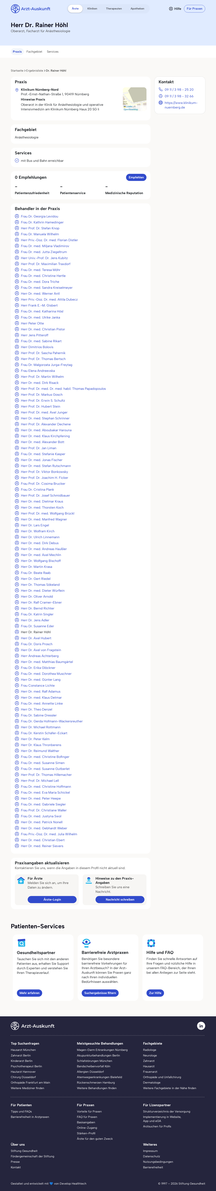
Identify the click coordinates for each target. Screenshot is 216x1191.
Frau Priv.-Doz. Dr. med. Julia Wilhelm (49, 834)
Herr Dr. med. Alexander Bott (42, 442)
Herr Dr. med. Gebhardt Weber (44, 828)
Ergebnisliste (34, 70)
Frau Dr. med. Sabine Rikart (41, 341)
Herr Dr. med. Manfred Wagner (44, 519)
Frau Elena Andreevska (38, 371)
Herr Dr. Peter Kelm (35, 739)
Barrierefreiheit (153, 1167)
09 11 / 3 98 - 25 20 (179, 90)
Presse (15, 1161)
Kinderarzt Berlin (22, 1061)
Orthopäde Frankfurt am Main (30, 1082)
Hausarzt (149, 1066)
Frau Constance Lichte (38, 685)
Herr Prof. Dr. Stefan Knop (40, 228)
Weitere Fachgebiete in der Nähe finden (169, 1088)
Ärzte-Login (52, 899)
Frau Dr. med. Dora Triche (40, 282)
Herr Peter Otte (32, 323)
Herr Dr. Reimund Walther (40, 751)
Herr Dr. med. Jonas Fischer (41, 460)
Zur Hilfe (155, 993)
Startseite (17, 70)
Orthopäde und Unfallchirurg (162, 1077)
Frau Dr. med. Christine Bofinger (45, 757)
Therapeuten (114, 8)
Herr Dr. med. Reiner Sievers (42, 846)
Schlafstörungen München (94, 1061)
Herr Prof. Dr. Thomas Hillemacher (46, 775)
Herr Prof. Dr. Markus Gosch (42, 395)
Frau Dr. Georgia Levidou (39, 216)
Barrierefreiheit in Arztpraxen (30, 1117)
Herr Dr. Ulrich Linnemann (40, 537)
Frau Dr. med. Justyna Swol (41, 816)
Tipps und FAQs (21, 1111)
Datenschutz (151, 1156)
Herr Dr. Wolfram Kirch (38, 531)
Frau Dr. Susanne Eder (37, 626)
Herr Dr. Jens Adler (35, 620)
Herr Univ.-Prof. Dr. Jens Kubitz (44, 258)
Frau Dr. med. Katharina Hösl (42, 311)
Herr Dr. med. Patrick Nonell (41, 822)
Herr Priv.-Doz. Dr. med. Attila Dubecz (49, 299)
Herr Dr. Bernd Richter (37, 608)
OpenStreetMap (131, 109)
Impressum (150, 1151)
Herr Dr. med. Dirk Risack (40, 383)
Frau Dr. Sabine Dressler (39, 715)
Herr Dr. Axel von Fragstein (41, 650)
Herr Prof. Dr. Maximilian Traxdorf (45, 264)
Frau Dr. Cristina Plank (37, 489)
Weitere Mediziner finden (27, 1088)
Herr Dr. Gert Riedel (35, 579)
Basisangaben (86, 1122)
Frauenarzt (150, 1071)
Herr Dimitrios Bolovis (37, 347)
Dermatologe (151, 1082)
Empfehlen (136, 177)
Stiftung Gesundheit (24, 1151)
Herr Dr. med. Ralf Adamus (40, 691)
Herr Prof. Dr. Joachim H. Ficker (44, 478)
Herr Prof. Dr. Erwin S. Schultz (43, 400)
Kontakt (16, 1167)
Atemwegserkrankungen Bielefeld (99, 1077)
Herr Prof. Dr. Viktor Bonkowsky (44, 472)
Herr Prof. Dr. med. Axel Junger (44, 412)
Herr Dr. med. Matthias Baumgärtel (47, 662)
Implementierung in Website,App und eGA (162, 1119)
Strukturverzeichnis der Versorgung (166, 1111)
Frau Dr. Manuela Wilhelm (40, 234)
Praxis (17, 51)
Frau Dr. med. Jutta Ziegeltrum (44, 252)
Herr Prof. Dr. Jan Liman (38, 448)
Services (53, 51)
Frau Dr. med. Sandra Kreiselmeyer (47, 288)
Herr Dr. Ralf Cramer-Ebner (41, 602)
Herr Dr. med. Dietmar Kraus (42, 501)
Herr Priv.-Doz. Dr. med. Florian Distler (49, 240)
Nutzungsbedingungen (158, 1161)
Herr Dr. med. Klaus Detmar (41, 698)
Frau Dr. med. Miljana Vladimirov (45, 246)
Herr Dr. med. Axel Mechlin (41, 555)
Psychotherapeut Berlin (26, 1066)
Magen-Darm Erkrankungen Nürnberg (102, 1050)
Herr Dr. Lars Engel (35, 525)
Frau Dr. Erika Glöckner (38, 668)
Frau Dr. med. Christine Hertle (43, 276)
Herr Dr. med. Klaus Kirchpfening (45, 436)
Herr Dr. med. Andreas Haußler (44, 549)
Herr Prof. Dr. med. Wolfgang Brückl (47, 513)
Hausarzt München (23, 1050)
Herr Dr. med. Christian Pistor (43, 329)
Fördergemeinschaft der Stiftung (32, 1156)
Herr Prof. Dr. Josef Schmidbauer (45, 495)
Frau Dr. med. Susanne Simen (43, 763)
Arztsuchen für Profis (157, 1126)
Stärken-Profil (86, 1133)
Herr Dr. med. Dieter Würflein (43, 591)
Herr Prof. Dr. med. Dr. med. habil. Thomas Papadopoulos (63, 389)
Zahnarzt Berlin (21, 1055)
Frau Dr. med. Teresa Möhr (40, 270)
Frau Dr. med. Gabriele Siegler (43, 804)
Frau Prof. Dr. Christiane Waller (44, 810)
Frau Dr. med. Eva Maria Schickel (45, 792)
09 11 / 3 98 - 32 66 (179, 96)
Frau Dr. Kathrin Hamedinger (42, 222)
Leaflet (128, 106)
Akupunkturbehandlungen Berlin (98, 1055)
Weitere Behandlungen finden (97, 1088)
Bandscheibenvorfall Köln (93, 1066)
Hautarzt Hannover (23, 1071)
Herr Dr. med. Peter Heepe (41, 798)
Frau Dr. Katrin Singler (37, 614)
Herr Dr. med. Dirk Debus (40, 543)
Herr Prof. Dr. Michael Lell (40, 781)
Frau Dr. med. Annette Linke (42, 703)
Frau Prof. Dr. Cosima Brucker (43, 484)
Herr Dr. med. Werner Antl (40, 294)
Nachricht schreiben (120, 899)
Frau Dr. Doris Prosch (36, 644)
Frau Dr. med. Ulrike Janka (40, 317)
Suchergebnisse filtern (100, 993)
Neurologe (150, 1055)
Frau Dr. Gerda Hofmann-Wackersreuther (52, 721)
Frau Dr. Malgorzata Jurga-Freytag (46, 365)
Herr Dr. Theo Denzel (36, 709)
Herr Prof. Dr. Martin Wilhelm (42, 377)
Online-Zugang (87, 1127)
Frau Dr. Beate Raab (36, 573)
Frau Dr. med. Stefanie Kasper (43, 454)
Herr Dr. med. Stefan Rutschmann (46, 466)
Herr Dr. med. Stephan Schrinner (45, 418)
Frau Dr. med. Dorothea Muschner (46, 674)
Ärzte (75, 8)
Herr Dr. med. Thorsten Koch (42, 507)
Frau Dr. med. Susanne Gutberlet (45, 769)
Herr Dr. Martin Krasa (36, 567)
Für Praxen (194, 8)
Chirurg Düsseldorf (23, 1077)
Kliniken (92, 8)
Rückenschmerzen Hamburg (96, 1082)
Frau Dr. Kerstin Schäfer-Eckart (44, 733)
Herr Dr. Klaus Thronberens (41, 745)
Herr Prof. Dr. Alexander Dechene (46, 424)
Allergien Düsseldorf (90, 1071)
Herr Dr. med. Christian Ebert (43, 840)
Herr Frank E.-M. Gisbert (39, 305)
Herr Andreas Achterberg (40, 656)
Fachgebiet (34, 51)
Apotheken (137, 8)
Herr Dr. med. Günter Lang (41, 680)
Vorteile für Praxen (89, 1111)
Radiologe (149, 1050)
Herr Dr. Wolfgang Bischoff (41, 561)
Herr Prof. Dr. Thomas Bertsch (43, 359)
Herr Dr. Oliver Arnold (37, 596)
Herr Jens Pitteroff (34, 335)
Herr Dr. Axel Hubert (36, 638)
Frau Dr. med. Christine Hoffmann (46, 787)
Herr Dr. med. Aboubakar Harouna (46, 430)
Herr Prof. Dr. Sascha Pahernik (43, 353)
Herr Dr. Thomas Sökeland (40, 585)
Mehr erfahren (29, 993)
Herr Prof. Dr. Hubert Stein (40, 406)
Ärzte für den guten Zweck (95, 1138)
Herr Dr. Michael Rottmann (41, 727)
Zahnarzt (149, 1061)
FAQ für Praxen (87, 1117)
